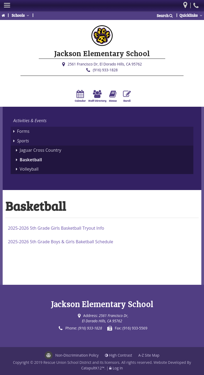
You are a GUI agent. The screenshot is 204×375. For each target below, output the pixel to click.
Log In (118, 367)
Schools (21, 15)
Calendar (80, 96)
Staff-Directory (97, 96)
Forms (23, 131)
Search (165, 15)
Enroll (127, 96)
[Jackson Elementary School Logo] (102, 36)
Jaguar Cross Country (40, 150)
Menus (113, 96)
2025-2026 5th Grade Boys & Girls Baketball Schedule (60, 242)
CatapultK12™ (93, 367)
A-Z (148, 355)
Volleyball (29, 169)
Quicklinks (191, 15)
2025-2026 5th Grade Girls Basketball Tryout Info (56, 228)
